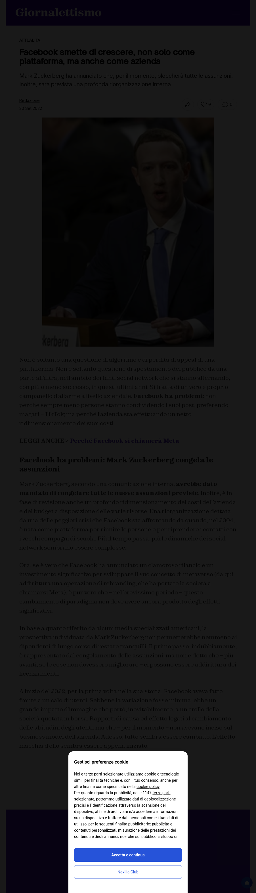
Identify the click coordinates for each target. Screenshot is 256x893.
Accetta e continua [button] (127, 855)
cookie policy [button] (148, 786)
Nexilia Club (128, 872)
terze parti (161, 793)
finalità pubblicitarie (132, 824)
